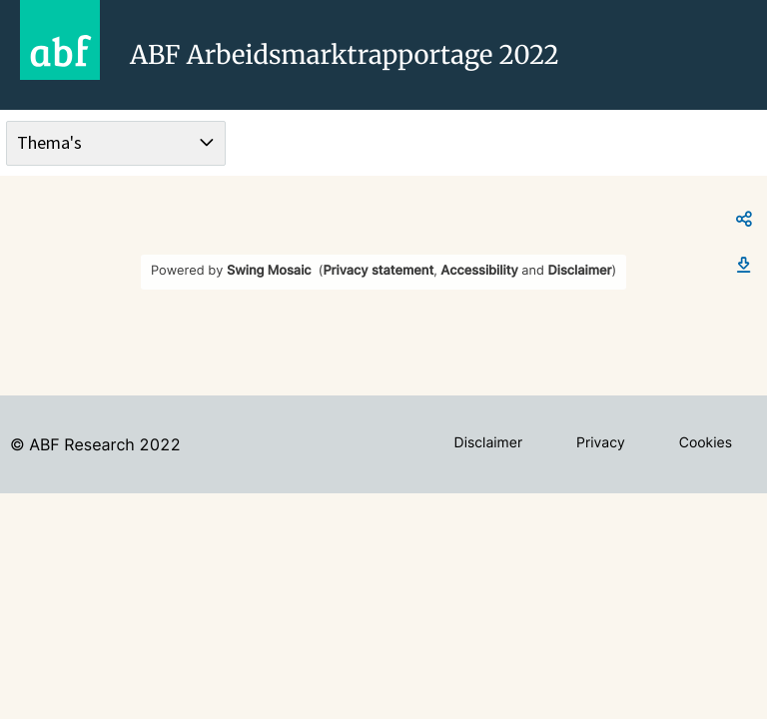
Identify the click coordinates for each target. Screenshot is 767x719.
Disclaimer (580, 271)
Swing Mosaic (269, 271)
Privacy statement (378, 271)
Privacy (600, 442)
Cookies (705, 442)
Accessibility (478, 271)
